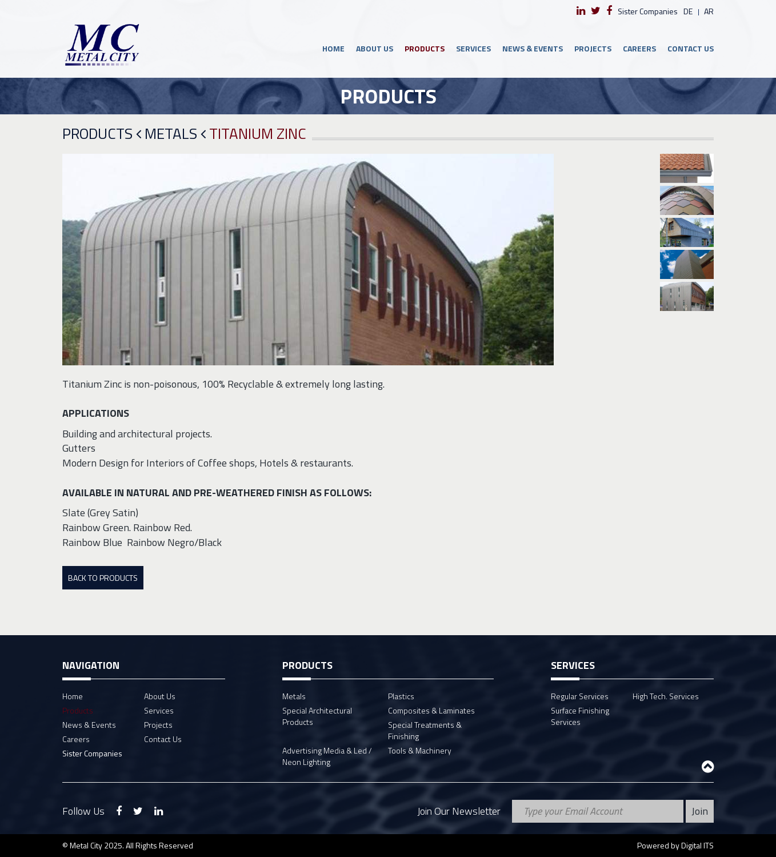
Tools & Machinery (419, 750)
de (688, 11)
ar (709, 11)
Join (699, 811)
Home (333, 48)
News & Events (532, 48)
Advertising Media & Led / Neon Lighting (327, 756)
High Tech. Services (666, 696)
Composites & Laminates (431, 710)
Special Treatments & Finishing (425, 730)
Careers (639, 48)
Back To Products (103, 578)
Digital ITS (697, 845)
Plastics (401, 696)
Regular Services (580, 696)
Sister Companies (648, 11)
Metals (175, 134)
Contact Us (690, 48)
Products (425, 48)
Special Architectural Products (317, 716)
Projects (592, 48)
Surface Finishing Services (580, 716)
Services (473, 48)
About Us (374, 48)
